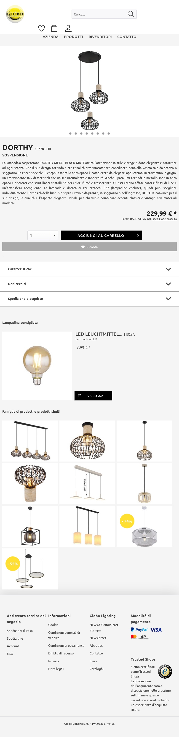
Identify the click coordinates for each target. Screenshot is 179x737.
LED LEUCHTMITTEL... (124, 336)
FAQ (10, 653)
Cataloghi (97, 669)
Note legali (56, 669)
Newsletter (98, 638)
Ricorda (89, 247)
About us (96, 645)
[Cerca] (131, 14)
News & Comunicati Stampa (104, 627)
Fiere (93, 661)
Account (13, 646)
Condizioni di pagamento (66, 645)
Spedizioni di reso (20, 630)
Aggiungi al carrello (108, 235)
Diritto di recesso (61, 653)
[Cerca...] (104, 14)
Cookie (53, 625)
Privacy (53, 661)
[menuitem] (104, 15)
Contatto (96, 653)
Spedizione (15, 638)
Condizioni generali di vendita (64, 635)
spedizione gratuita (164, 219)
